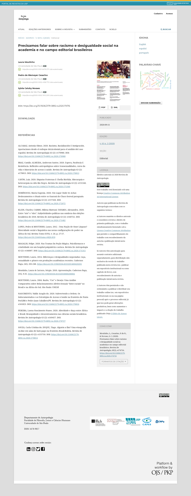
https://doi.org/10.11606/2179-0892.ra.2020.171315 (62, 285)
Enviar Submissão (150, 103)
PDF (103, 107)
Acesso (169, 13)
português (144, 52)
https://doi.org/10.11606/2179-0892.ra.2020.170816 (55, 339)
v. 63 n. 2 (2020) (43, 38)
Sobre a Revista (64, 29)
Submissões (85, 29)
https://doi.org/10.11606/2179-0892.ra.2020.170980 (42, 191)
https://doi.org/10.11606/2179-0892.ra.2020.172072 (42, 238)
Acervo (30, 38)
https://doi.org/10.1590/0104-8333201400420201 (59, 299)
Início (21, 38)
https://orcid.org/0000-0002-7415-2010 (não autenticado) (42, 95)
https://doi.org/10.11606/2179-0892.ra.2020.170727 (42, 356)
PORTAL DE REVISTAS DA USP (15, 4)
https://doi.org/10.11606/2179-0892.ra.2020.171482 (42, 255)
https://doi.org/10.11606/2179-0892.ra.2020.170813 (55, 208)
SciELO (112, 29)
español (142, 48)
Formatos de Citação (113, 361)
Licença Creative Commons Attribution (114, 230)
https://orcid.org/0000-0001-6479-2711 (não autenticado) (42, 69)
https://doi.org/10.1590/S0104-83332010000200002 (51, 309)
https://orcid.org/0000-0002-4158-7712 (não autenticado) (42, 82)
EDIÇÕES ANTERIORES (40, 29)
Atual (21, 29)
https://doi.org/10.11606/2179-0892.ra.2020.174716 (46, 106)
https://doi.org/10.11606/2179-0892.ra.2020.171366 (46, 221)
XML (115, 107)
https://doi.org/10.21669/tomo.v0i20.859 (36, 272)
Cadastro (158, 13)
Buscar (166, 29)
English (142, 44)
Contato (100, 29)
